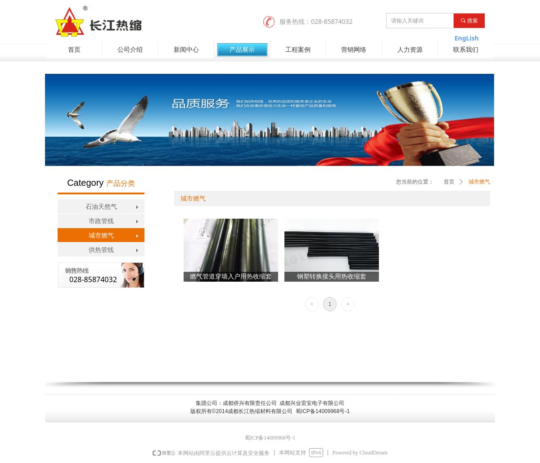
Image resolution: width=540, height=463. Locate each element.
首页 (449, 182)
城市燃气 (479, 182)
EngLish (466, 38)
